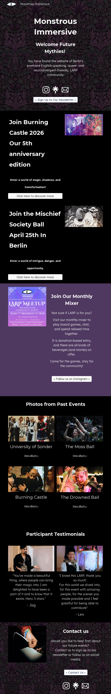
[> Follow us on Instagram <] (71, 379)
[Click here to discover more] (35, 196)
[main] (55, 26)
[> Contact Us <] (75, 672)
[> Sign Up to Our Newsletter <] (55, 99)
